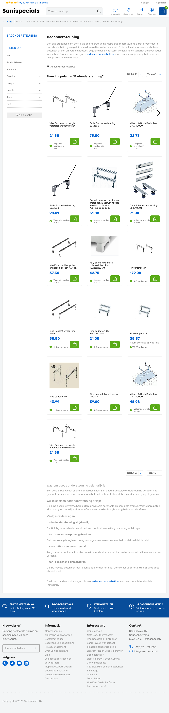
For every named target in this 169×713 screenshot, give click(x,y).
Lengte (24, 83)
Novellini (92, 674)
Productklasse (24, 63)
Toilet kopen (94, 678)
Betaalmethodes (54, 638)
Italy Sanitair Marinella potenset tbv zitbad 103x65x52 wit (101, 265)
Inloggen (144, 3)
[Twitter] (12, 663)
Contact (140, 11)
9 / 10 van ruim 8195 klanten (27, 2)
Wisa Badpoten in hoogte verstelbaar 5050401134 (62, 124)
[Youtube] (19, 663)
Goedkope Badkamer (56, 670)
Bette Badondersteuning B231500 (102, 124)
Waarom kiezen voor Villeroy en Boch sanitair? (105, 652)
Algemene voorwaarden (58, 634)
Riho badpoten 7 (138, 333)
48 (154, 74)
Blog (47, 654)
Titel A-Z (135, 74)
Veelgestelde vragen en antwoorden (58, 660)
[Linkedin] (26, 663)
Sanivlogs (92, 670)
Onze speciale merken (57, 674)
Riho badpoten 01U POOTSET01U (100, 332)
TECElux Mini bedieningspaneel (105, 666)
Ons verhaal (51, 678)
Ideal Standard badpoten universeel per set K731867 (63, 266)
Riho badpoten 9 (58, 396)
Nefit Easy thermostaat (100, 634)
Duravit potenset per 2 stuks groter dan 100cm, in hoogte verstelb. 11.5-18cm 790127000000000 (104, 204)
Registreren (161, 3)
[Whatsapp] (115, 11)
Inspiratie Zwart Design (58, 666)
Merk (24, 56)
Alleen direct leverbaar (63, 66)
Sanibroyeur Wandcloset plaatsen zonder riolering (101, 644)
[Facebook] (5, 663)
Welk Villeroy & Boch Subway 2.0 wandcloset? (103, 660)
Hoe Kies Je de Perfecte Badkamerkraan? (101, 684)
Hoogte (24, 90)
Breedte (24, 76)
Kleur (24, 97)
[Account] (152, 11)
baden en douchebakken (100, 54)
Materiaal (24, 69)
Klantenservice (53, 631)
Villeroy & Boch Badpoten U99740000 (143, 124)
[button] (75, 141)
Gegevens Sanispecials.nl (59, 642)
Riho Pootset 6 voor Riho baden (62, 332)
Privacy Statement (55, 646)
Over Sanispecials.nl (56, 650)
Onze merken (94, 631)
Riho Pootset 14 (138, 268)
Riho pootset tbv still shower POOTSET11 (104, 395)
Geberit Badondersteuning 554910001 (143, 206)
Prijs (24, 104)
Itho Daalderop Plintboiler (102, 638)
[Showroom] (128, 11)
